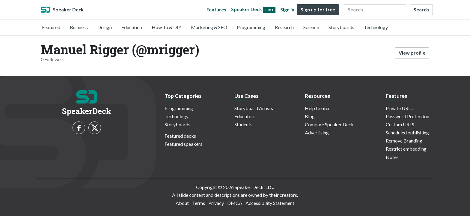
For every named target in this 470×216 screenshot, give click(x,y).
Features (216, 9)
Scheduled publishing (407, 132)
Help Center (317, 108)
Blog (310, 116)
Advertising (317, 132)
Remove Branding (404, 140)
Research (284, 27)
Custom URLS (400, 124)
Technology (376, 27)
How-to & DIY (166, 27)
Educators (244, 116)
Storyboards (341, 27)
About (182, 203)
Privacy (216, 203)
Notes (392, 157)
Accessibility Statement (269, 203)
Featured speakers (183, 144)
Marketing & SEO (209, 27)
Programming (251, 27)
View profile (412, 53)
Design (104, 27)
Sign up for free (318, 9)
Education (131, 27)
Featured (51, 27)
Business (79, 27)
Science (311, 27)
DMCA (234, 203)
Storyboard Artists (253, 108)
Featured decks (180, 136)
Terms (198, 203)
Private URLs (399, 108)
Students (243, 124)
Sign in (287, 9)
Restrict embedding (406, 149)
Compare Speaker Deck (329, 124)
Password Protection (407, 116)
